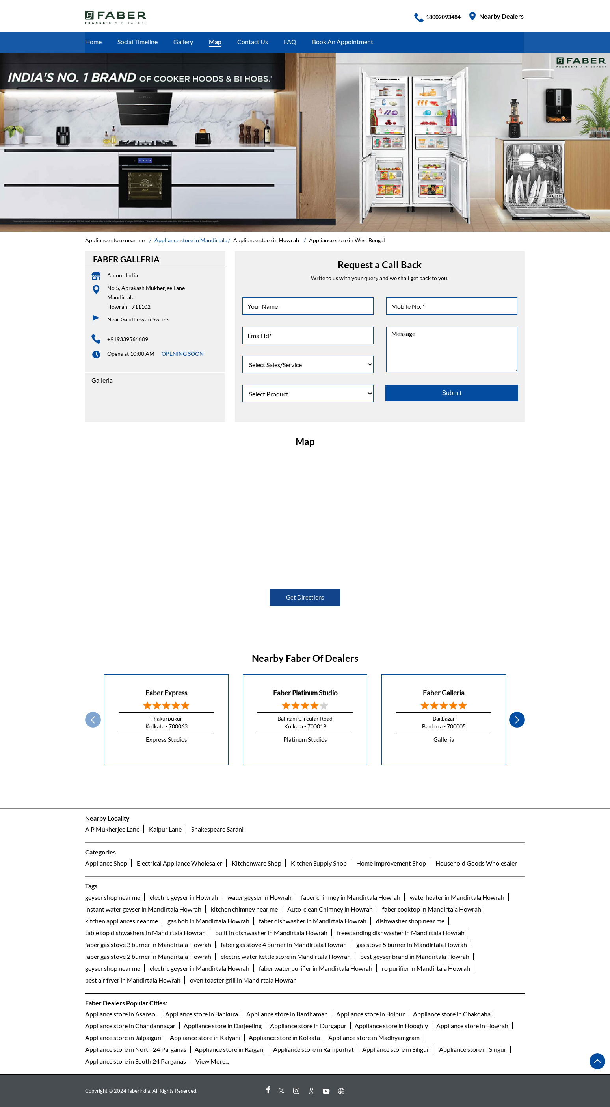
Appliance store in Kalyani (205, 1037)
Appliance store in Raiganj (230, 1049)
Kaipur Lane (165, 829)
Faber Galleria (444, 693)
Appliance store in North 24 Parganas (135, 1049)
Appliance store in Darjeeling (223, 1025)
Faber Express (166, 693)
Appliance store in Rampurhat (313, 1049)
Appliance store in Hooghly (391, 1025)
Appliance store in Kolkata (284, 1037)
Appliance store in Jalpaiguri (123, 1037)
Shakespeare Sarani (217, 829)
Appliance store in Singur (472, 1049)
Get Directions (305, 597)
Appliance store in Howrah (472, 1025)
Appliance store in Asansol (121, 1014)
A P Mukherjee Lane (112, 829)
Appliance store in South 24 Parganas (135, 1061)
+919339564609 (127, 339)
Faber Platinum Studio (305, 693)
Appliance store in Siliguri (396, 1049)
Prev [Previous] (93, 720)
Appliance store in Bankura (201, 1014)
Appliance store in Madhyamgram (374, 1037)
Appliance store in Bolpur (370, 1014)
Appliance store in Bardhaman (287, 1014)
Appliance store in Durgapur (308, 1025)
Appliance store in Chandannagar (130, 1025)
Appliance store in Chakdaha (452, 1014)
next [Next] (517, 720)
